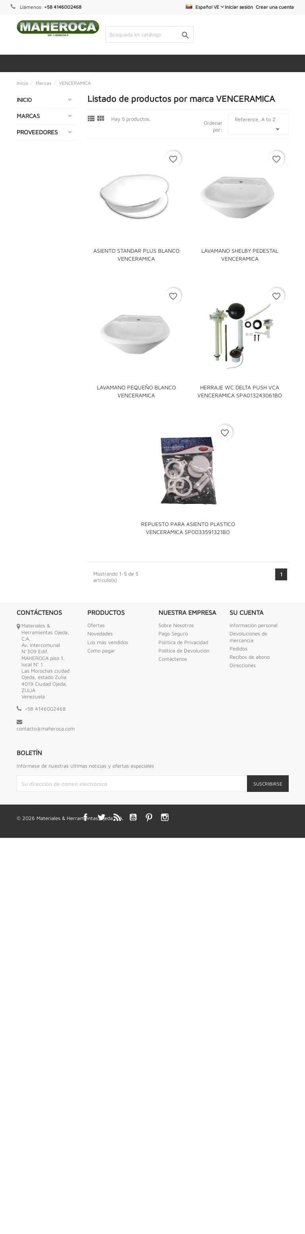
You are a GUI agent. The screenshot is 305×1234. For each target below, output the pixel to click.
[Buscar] (149, 34)
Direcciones (243, 1062)
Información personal (254, 1021)
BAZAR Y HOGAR (41, 169)
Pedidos (238, 1045)
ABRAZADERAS (39, 138)
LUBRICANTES (38, 640)
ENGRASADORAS (41, 373)
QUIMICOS (33, 801)
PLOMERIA (33, 763)
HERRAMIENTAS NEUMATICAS (40, 575)
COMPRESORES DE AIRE (40, 249)
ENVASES (32, 388)
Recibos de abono (250, 1053)
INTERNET (33, 625)
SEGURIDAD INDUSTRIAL (35, 836)
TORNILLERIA (36, 892)
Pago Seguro (173, 1030)
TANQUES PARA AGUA (40, 874)
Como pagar (101, 1047)
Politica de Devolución (183, 1047)
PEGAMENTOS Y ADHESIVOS (40, 729)
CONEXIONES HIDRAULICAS (37, 294)
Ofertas (96, 1021)
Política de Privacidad (183, 1038)
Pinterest (149, 1214)
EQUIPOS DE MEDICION (36, 408)
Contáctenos (172, 1055)
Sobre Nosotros (176, 1021)
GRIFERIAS (33, 473)
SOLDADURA (36, 854)
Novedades (100, 1030)
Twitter (101, 1214)
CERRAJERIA (36, 229)
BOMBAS (31, 184)
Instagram (165, 1214)
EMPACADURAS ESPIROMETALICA (42, 332)
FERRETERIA (36, 442)
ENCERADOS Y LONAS (38, 354)
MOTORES (33, 694)
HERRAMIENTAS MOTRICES (40, 553)
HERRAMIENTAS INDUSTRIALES (40, 530)
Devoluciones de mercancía (248, 1033)
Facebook (85, 1214)
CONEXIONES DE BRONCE (41, 271)
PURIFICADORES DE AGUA (41, 782)
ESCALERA (33, 426)
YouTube (133, 1214)
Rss (117, 1214)
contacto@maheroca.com (46, 1125)
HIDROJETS (34, 594)
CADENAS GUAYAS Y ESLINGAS (33, 206)
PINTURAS (33, 747)
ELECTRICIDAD (38, 312)
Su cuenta (246, 1008)
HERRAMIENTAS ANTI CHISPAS (40, 508)
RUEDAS (30, 816)
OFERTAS (32, 709)
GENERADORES (39, 457)
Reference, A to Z (258, 125)
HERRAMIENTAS (40, 488)
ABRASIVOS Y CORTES (37, 119)
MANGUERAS (37, 656)
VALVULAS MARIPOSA (33, 912)
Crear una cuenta (275, 7)
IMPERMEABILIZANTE (46, 610)
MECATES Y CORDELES (34, 675)
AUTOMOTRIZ (37, 153)
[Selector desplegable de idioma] (205, 7)
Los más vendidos (107, 1038)
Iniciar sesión (239, 7)
